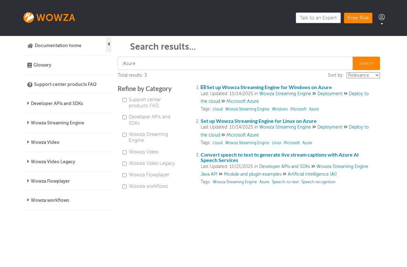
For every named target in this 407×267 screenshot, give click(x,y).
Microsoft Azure (242, 101)
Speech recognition (318, 182)
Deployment (329, 93)
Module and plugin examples (252, 174)
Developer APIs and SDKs (57, 103)
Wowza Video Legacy (53, 161)
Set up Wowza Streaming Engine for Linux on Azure (259, 121)
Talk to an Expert (318, 18)
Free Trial (358, 18)
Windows (280, 109)
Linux (276, 143)
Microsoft (298, 109)
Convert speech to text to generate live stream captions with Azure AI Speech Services (280, 157)
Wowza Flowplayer (50, 181)
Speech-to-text (285, 182)
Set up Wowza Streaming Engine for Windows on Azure (266, 87)
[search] (236, 63)
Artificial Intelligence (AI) (312, 174)
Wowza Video (45, 142)
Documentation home (58, 45)
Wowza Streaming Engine (57, 122)
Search (366, 63)
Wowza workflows (50, 200)
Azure (314, 109)
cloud (218, 109)
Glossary (42, 64)
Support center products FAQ (65, 84)
